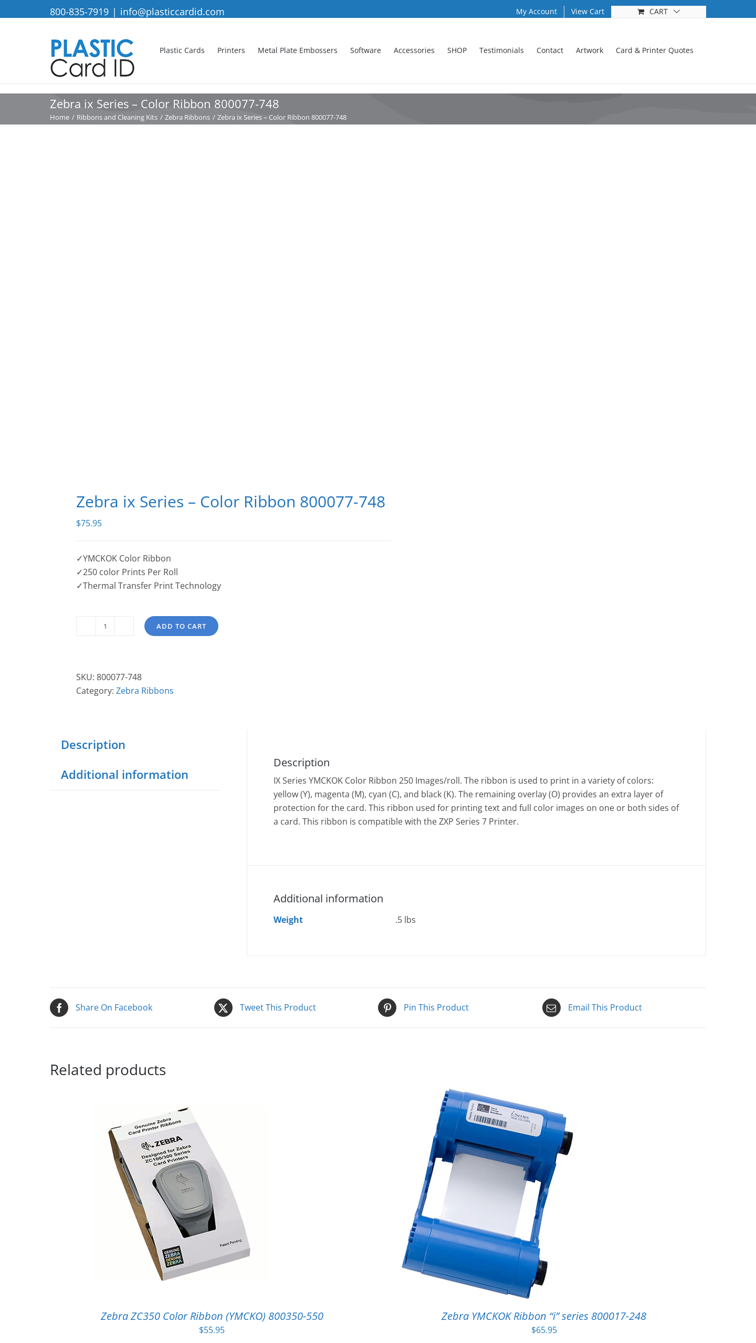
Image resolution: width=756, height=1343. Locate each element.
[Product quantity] (105, 626)
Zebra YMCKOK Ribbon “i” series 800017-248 (544, 1316)
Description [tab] (93, 744)
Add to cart (181, 626)
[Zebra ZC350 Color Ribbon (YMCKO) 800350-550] (181, 1095)
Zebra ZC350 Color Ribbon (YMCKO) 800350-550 (212, 1316)
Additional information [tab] (124, 774)
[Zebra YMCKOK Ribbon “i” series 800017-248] (487, 1095)
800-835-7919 (79, 11)
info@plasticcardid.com (172, 11)
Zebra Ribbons (145, 690)
